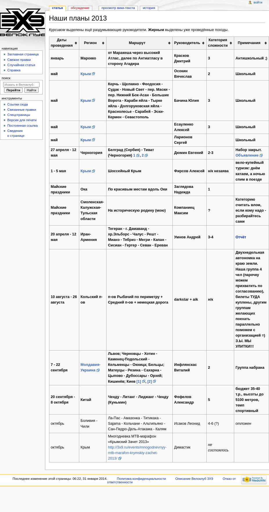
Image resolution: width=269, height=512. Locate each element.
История (149, 8)
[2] (149, 382)
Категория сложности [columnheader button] (218, 43)
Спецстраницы (18, 115)
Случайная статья (21, 65)
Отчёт (241, 237)
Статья (57, 8)
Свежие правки (19, 59)
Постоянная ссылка (22, 125)
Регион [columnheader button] (90, 43)
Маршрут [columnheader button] (137, 43)
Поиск (6, 78)
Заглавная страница (23, 54)
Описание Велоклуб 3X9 (194, 478)
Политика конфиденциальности (141, 478)
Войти (258, 2)
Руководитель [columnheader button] (187, 43)
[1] (138, 382)
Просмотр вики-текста (118, 8)
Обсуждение (80, 8)
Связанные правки (21, 109)
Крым (86, 74)
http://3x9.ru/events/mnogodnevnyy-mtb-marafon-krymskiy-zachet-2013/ (137, 452)
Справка (13, 70)
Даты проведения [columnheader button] (62, 43)
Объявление (247, 155)
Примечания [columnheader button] (249, 43)
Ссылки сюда (17, 104)
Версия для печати (22, 120)
